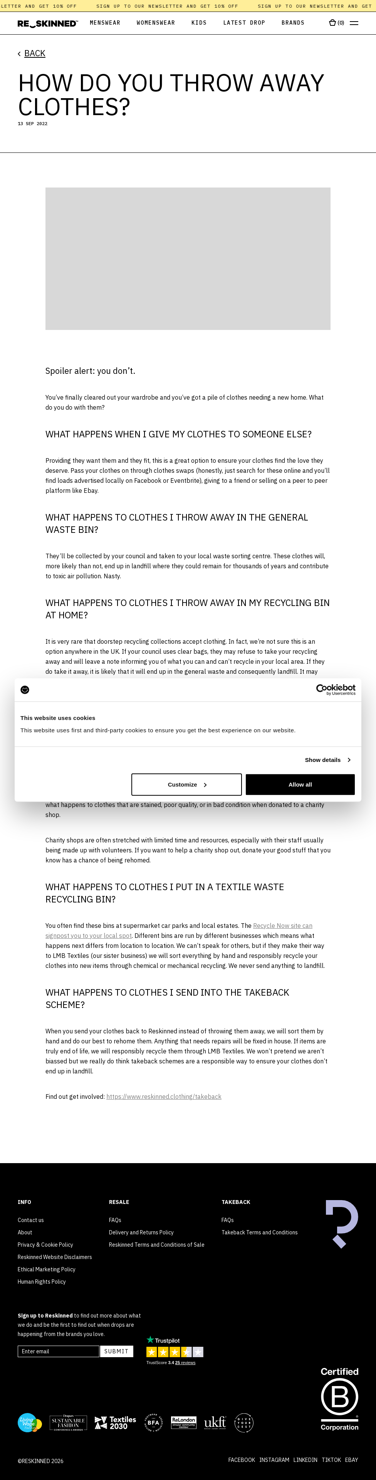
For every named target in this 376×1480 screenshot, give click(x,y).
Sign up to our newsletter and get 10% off (171, 6)
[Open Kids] (199, 23)
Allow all (300, 784)
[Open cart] (336, 23)
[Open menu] (354, 23)
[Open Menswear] (99, 23)
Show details (323, 760)
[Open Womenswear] (156, 23)
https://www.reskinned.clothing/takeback (164, 1096)
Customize (187, 784)
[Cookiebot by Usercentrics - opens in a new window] (322, 690)
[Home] (48, 24)
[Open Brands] (293, 23)
